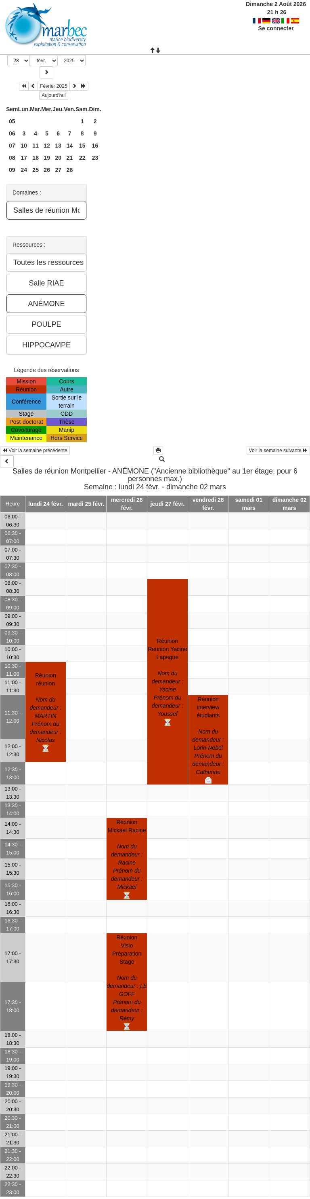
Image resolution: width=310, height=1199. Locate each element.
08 (12, 157)
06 (12, 133)
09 (12, 170)
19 (47, 157)
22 (82, 157)
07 (12, 145)
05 (12, 121)
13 (58, 145)
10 (24, 145)
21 (70, 157)
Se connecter (276, 28)
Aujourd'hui (54, 95)
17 (24, 157)
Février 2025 (53, 86)
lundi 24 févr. (45, 504)
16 (95, 145)
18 (35, 157)
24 (24, 170)
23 (95, 157)
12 (47, 145)
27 (58, 170)
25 (35, 170)
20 (58, 157)
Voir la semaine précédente (34, 450)
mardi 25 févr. (86, 504)
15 (82, 145)
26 (47, 170)
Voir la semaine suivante (278, 450)
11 (35, 145)
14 (70, 145)
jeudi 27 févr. (168, 504)
